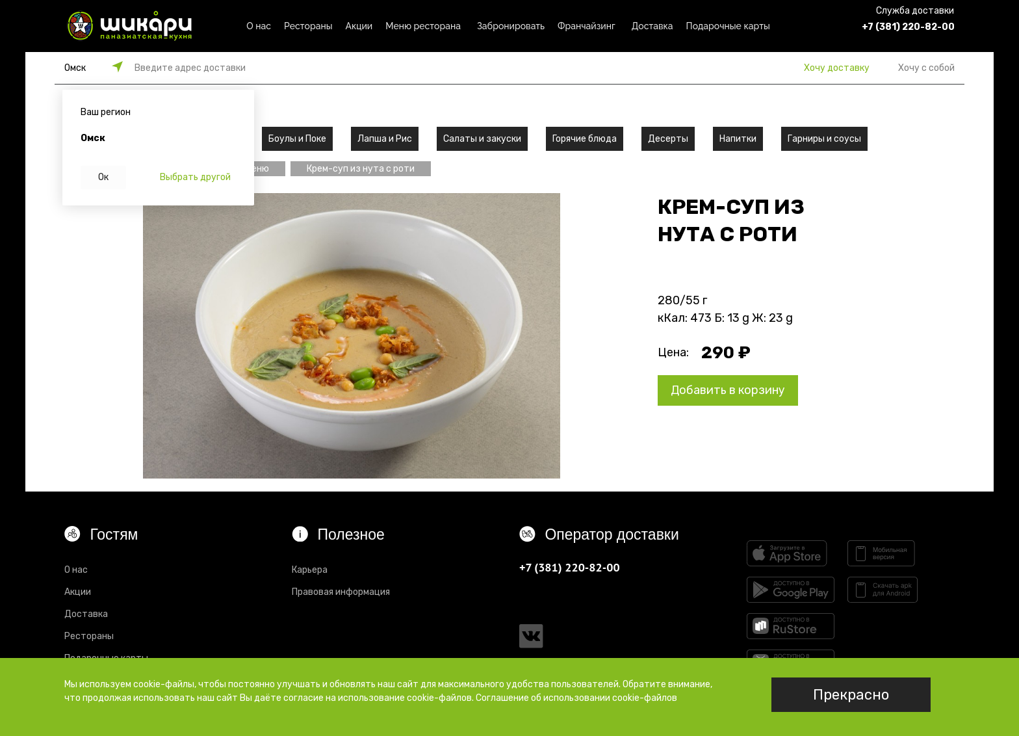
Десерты (668, 138)
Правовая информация (341, 592)
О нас (258, 26)
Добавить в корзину (728, 390)
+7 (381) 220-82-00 (908, 27)
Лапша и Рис (384, 138)
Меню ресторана (423, 26)
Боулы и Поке (297, 138)
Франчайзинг (586, 26)
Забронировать (511, 26)
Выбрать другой (195, 177)
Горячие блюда (584, 138)
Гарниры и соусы (824, 138)
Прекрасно (851, 694)
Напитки (737, 138)
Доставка (652, 26)
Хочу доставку (837, 67)
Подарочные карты (728, 26)
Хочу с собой (926, 67)
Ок (103, 177)
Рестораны (308, 26)
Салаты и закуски (482, 138)
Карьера (310, 569)
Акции (359, 26)
